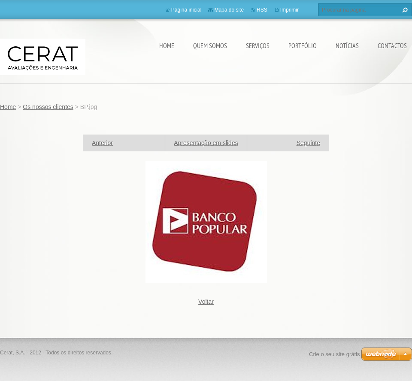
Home (166, 45)
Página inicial (186, 10)
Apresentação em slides (206, 142)
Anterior (102, 142)
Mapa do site (229, 10)
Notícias (347, 45)
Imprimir (289, 10)
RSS (262, 10)
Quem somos (210, 45)
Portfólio (302, 45)
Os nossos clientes (48, 106)
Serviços (258, 45)
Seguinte (308, 142)
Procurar (403, 9)
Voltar (206, 301)
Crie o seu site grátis (334, 354)
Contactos (392, 45)
